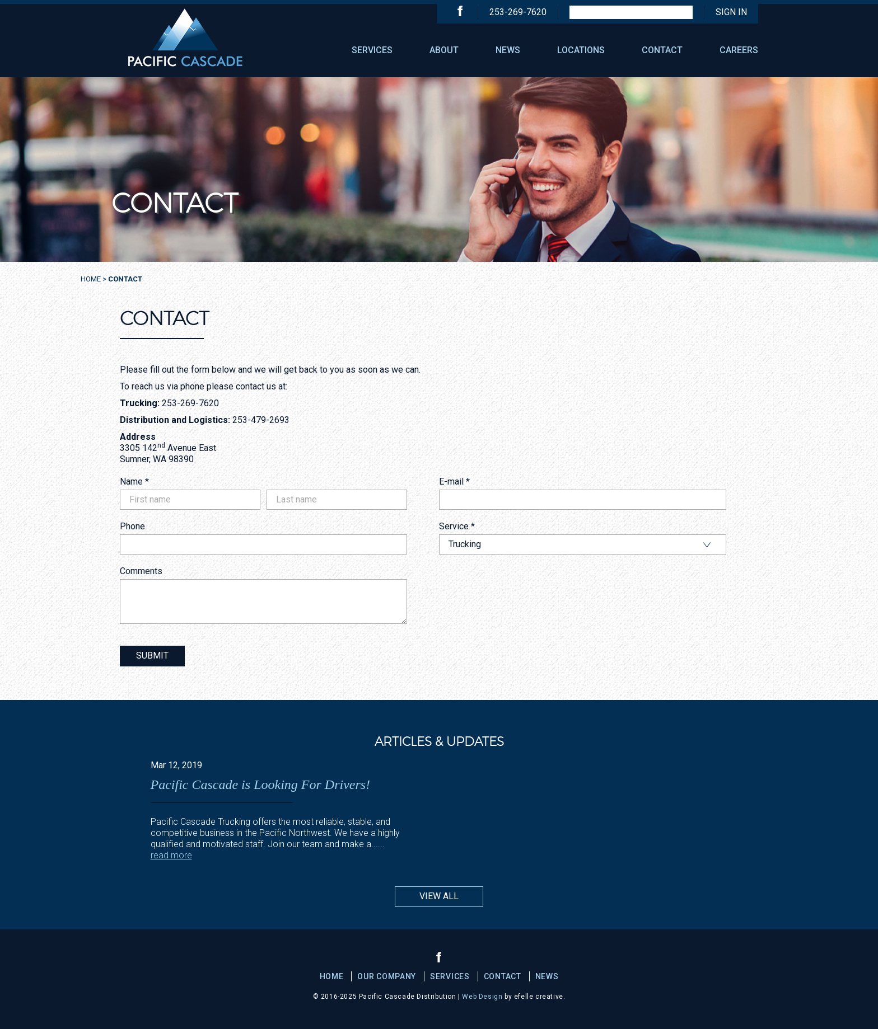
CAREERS (739, 50)
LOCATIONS (581, 50)
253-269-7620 (518, 12)
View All (439, 896)
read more (171, 855)
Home (91, 279)
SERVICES (372, 50)
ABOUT (444, 50)
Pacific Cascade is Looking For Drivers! (261, 784)
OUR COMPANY (386, 976)
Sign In (731, 12)
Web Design (482, 996)
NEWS (508, 50)
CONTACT (662, 50)
